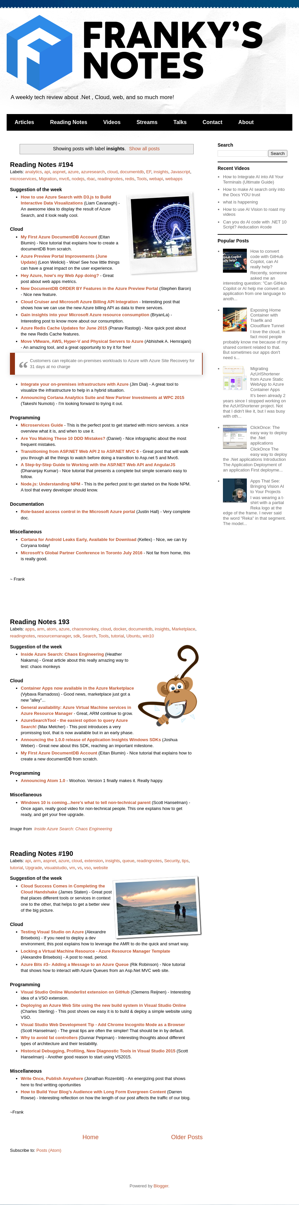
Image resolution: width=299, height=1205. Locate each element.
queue (128, 860)
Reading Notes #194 (41, 164)
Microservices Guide (42, 425)
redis (129, 178)
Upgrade (33, 867)
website (100, 867)
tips (185, 860)
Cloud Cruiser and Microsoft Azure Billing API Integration (79, 301)
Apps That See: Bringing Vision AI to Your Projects (267, 486)
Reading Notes (68, 122)
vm (72, 867)
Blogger (160, 1185)
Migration (47, 178)
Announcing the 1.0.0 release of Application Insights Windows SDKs (91, 739)
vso (87, 867)
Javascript (180, 171)
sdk (76, 635)
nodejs (78, 178)
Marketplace (183, 628)
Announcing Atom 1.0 (43, 780)
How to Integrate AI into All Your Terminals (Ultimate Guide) (253, 179)
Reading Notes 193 (39, 621)
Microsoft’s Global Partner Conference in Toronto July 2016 (82, 552)
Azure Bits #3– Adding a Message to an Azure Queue (75, 964)
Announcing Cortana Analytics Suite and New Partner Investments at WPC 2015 (102, 397)
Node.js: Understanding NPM (50, 483)
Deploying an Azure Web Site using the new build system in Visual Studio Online (103, 1005)
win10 (148, 635)
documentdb (132, 171)
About (245, 122)
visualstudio (55, 867)
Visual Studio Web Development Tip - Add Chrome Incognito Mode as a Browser (103, 1024)
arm (40, 628)
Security (171, 860)
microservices (23, 178)
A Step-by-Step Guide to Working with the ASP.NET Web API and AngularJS (98, 464)
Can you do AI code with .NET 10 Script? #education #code (254, 224)
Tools (142, 178)
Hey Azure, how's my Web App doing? (60, 275)
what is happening (240, 202)
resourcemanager (54, 635)
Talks (180, 122)
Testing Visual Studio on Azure (52, 931)
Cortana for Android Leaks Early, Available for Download (79, 539)
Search (89, 635)
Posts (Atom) (49, 1150)
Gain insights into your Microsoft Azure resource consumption (85, 314)
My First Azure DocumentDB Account (59, 236)
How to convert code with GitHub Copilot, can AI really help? (266, 259)
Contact (213, 122)
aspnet (58, 171)
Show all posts (144, 148)
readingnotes (110, 178)
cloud (112, 171)
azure (73, 171)
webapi (156, 178)
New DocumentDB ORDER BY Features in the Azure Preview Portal (89, 288)
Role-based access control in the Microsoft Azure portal (78, 511)
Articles (24, 122)
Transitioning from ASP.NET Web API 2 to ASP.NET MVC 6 (80, 451)
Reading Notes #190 (41, 853)
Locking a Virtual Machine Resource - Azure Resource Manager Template (95, 951)
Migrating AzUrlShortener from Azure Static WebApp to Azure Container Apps (267, 379)
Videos (112, 122)
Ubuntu (133, 635)
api (47, 171)
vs (79, 867)
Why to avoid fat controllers (49, 1037)
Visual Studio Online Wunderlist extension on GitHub (75, 992)
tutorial (117, 635)
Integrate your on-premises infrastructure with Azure (75, 384)
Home (90, 1137)
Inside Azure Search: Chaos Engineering (62, 654)
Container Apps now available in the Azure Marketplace (77, 688)
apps (30, 628)
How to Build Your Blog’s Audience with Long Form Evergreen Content (93, 1091)
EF (148, 171)
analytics (33, 171)
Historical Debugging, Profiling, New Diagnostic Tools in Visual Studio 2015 (98, 1050)
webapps (173, 178)
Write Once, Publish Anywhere (52, 1078)
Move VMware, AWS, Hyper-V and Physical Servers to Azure (82, 341)
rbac (91, 178)
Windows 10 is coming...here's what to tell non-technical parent (86, 802)
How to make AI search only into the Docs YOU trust (254, 192)
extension (93, 860)
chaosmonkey (85, 628)
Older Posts (187, 1137)
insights (160, 171)
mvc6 (64, 178)
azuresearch (93, 171)
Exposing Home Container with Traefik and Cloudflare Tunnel (267, 318)
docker (119, 628)
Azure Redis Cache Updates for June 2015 (64, 328)
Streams (147, 122)
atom (51, 628)
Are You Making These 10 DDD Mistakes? (63, 438)
